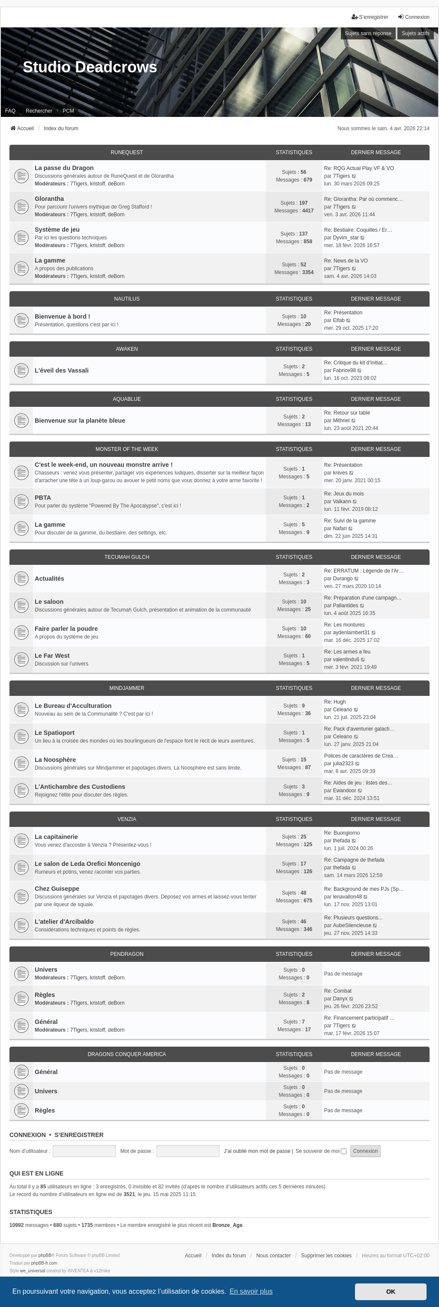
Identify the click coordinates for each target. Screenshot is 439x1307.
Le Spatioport (55, 732)
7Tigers (78, 184)
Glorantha (49, 198)
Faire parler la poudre (66, 628)
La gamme (50, 260)
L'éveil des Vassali (62, 370)
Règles (45, 994)
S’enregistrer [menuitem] (370, 17)
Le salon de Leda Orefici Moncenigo (87, 863)
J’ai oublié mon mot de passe (257, 1151)
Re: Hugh (335, 702)
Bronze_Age (228, 1225)
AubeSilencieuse (352, 925)
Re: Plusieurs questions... (353, 918)
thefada (341, 841)
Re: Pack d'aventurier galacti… (359, 729)
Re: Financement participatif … (359, 1018)
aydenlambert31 (351, 633)
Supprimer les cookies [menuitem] (326, 1256)
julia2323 (343, 764)
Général (46, 1021)
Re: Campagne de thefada (354, 860)
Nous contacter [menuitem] (273, 1256)
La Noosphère (55, 759)
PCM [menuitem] (68, 111)
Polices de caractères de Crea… (361, 756)
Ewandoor (344, 791)
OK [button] (391, 1291)
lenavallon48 (347, 897)
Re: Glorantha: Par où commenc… (363, 199)
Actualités (49, 578)
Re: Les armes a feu (347, 652)
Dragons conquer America (127, 1054)
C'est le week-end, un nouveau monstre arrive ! (104, 464)
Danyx (340, 999)
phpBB (45, 1255)
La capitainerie (56, 836)
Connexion (27, 1134)
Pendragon (126, 954)
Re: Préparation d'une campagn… (363, 598)
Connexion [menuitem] (413, 17)
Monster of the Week (127, 449)
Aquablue (127, 399)
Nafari (340, 528)
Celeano (342, 710)
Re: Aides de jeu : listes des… (358, 783)
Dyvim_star (346, 238)
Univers (46, 969)
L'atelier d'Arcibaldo (64, 921)
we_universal (32, 1270)
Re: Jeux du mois (344, 494)
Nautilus (126, 299)
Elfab (339, 320)
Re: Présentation (343, 313)
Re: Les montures (344, 625)
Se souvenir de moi (320, 1151)
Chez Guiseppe (57, 888)
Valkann (342, 501)
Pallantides (345, 606)
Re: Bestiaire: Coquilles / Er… (358, 230)
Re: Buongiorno (342, 833)
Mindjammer (126, 688)
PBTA (43, 497)
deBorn (116, 184)
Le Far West (52, 655)
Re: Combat (338, 991)
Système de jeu (57, 229)
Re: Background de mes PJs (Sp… (364, 889)
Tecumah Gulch (127, 557)
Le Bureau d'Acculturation (73, 705)
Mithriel (341, 421)
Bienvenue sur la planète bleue (80, 420)
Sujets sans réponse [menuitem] (368, 33)
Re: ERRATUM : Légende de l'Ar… (364, 571)
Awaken (127, 349)
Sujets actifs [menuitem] (416, 33)
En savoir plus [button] (251, 1291)
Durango (343, 579)
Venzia (126, 819)
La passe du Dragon (64, 167)
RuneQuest (127, 152)
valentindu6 (346, 659)
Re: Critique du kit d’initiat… (356, 363)
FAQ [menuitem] (10, 111)
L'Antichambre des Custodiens (80, 786)
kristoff (97, 184)
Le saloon (49, 601)
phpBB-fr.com (44, 1263)
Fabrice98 (344, 370)
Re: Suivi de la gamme (350, 521)
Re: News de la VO (346, 261)
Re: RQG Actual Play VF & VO (359, 168)
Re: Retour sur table (347, 413)
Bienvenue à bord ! (62, 316)
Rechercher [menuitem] (39, 111)
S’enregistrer (78, 1134)
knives (340, 473)
